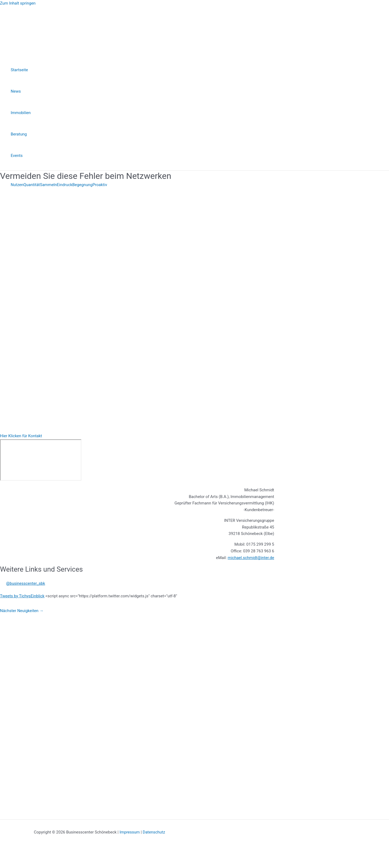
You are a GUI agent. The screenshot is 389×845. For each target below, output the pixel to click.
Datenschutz (154, 832)
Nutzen (17, 184)
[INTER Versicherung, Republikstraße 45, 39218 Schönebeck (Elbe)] (40, 460)
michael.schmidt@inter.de (251, 557)
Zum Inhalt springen (18, 3)
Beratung (19, 134)
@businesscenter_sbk (25, 583)
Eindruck (64, 184)
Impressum (129, 832)
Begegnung (82, 184)
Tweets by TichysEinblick (22, 596)
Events (16, 155)
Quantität (31, 184)
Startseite (19, 69)
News (16, 91)
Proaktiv (99, 184)
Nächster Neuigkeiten (21, 610)
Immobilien (21, 112)
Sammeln (48, 184)
